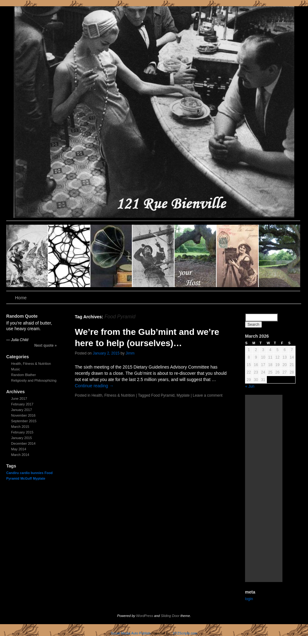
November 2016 (23, 415)
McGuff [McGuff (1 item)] (26, 478)
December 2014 (23, 443)
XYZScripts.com (185, 633)
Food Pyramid (163, 395)
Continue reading (94, 385)
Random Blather (23, 375)
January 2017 (21, 410)
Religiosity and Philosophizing (34, 380)
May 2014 (18, 449)
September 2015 (23, 421)
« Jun (249, 386)
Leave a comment (207, 395)
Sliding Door (170, 616)
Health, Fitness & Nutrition (31, 363)
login (249, 599)
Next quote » (45, 345)
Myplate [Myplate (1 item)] (39, 478)
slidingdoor (27, 256)
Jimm (130, 353)
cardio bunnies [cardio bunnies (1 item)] (32, 473)
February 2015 (22, 432)
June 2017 (19, 398)
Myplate (183, 395)
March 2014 (20, 455)
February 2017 (22, 404)
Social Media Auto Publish (130, 633)
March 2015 (20, 426)
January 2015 (21, 438)
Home (20, 297)
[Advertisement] (263, 488)
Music (15, 369)
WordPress (144, 616)
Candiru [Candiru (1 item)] (12, 473)
